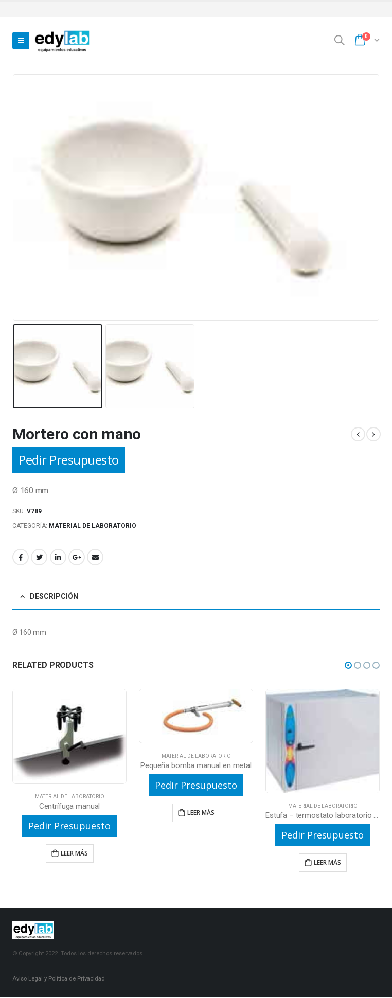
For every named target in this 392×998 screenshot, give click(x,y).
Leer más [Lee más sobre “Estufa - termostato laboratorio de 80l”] (327, 862)
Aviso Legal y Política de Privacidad (58, 979)
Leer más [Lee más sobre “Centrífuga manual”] (74, 853)
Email (95, 557)
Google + (76, 557)
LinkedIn (58, 557)
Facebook (20, 557)
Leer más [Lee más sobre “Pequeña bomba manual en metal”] (201, 812)
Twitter (39, 557)
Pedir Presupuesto (69, 459)
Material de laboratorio (92, 525)
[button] (348, 665)
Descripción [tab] (54, 596)
